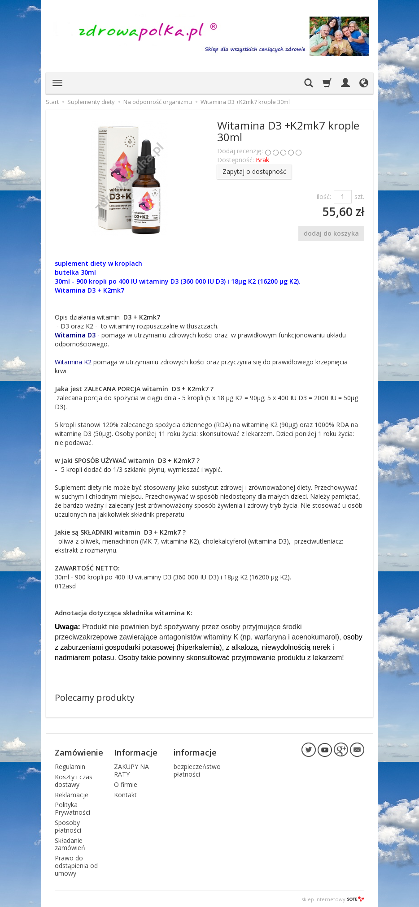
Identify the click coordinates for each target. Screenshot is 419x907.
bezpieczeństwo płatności (197, 769)
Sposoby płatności (68, 825)
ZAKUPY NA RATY (131, 769)
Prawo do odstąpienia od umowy (76, 864)
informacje (195, 751)
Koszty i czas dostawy (73, 779)
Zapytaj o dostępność (254, 171)
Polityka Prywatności (72, 807)
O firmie (125, 783)
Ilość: (323, 196)
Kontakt (125, 793)
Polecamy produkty (95, 697)
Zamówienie (79, 751)
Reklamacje (71, 793)
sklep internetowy (332, 897)
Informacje (135, 751)
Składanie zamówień (70, 843)
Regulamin (70, 765)
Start (52, 102)
